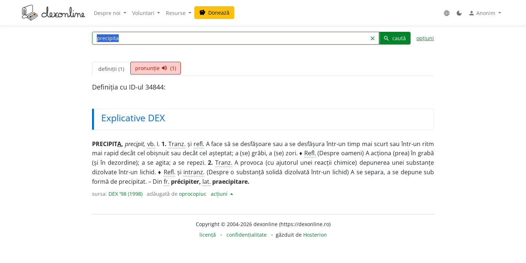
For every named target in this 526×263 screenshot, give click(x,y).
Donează (214, 12)
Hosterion (315, 234)
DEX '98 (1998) (125, 193)
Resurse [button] (176, 12)
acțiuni (220, 193)
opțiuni (425, 38)
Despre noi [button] (108, 12)
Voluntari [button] (144, 12)
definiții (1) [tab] (111, 68)
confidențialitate (246, 234)
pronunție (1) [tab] (155, 68)
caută (394, 38)
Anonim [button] (482, 13)
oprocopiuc (192, 193)
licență (207, 234)
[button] (447, 13)
